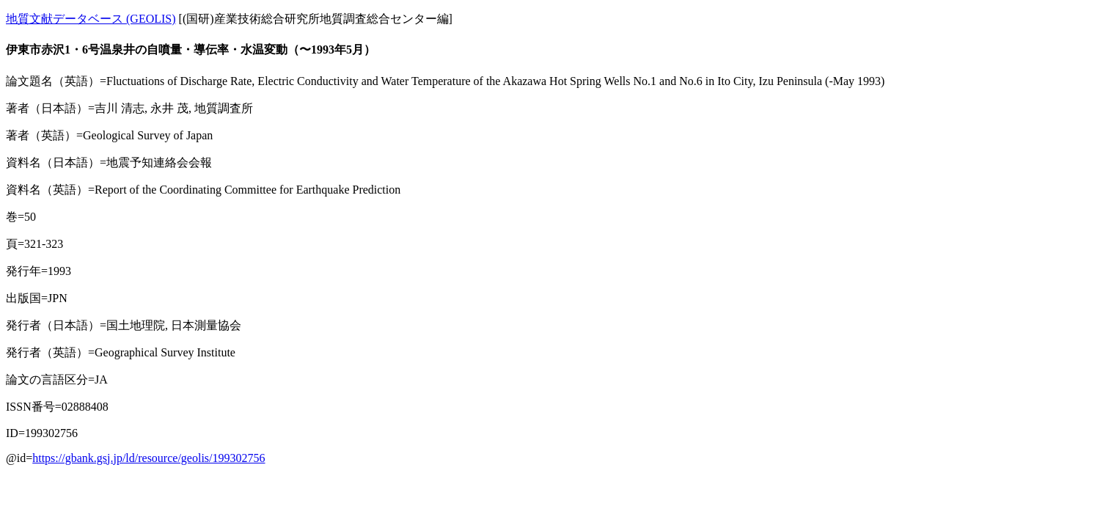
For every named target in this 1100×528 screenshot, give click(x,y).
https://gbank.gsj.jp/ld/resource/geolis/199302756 (148, 458)
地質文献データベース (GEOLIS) (91, 18)
